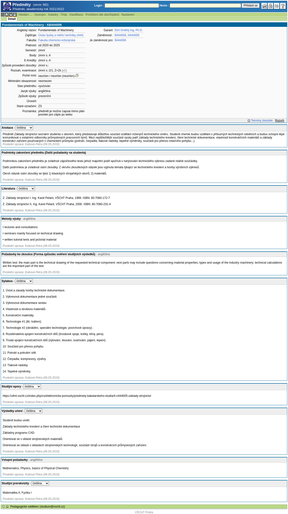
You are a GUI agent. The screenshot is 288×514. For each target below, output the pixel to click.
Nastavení (128, 14)
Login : (99, 5)
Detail (12, 19)
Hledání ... (25, 14)
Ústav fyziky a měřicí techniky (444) (61, 35)
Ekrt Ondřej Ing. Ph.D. (129, 30)
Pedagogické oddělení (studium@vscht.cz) (37, 506)
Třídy (64, 14)
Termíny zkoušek (262, 120)
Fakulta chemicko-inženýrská (56, 40)
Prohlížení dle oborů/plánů (102, 14)
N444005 (134, 35)
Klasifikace (76, 14)
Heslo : (164, 5)
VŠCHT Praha (144, 512)
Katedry (53, 14)
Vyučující (40, 14)
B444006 (120, 35)
